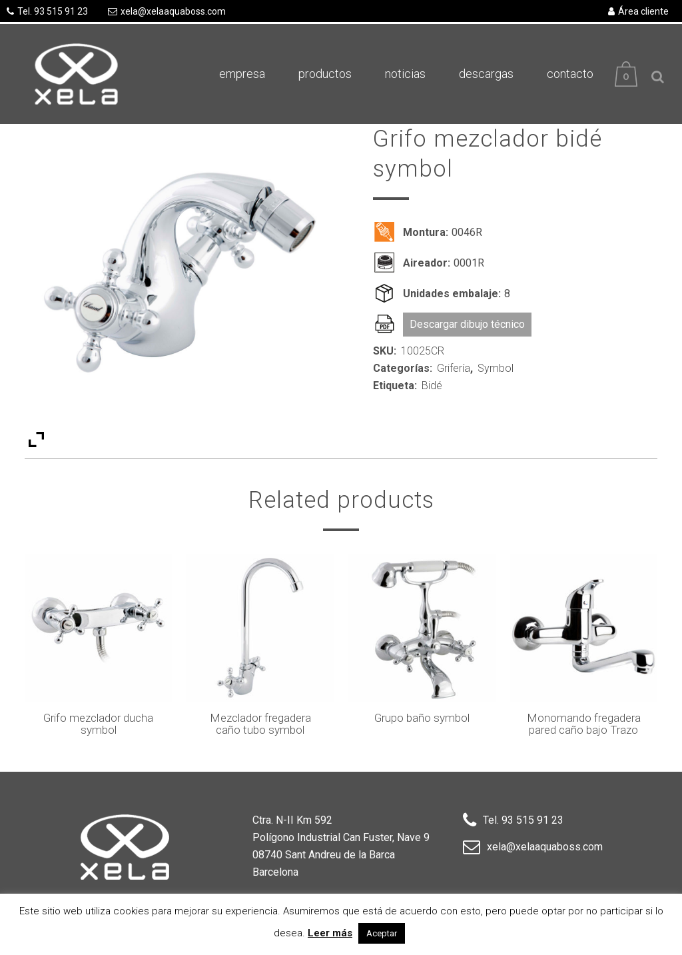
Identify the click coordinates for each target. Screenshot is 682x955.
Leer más (330, 933)
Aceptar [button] (381, 933)
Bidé (432, 385)
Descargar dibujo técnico (467, 324)
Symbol (495, 368)
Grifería (453, 368)
